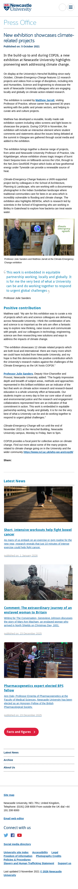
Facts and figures (19, 732)
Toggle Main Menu (70, 7)
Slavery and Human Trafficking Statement (29, 863)
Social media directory (17, 844)
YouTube (19, 835)
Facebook (12, 835)
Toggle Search (62, 7)
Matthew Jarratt (44, 100)
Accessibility (40, 852)
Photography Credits (48, 856)
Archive (8, 760)
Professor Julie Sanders (18, 373)
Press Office (20, 22)
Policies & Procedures (17, 859)
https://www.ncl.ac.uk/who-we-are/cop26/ (48, 452)
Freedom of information (18, 856)
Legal (55, 852)
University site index (16, 852)
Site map (9, 795)
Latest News (11, 752)
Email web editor (14, 818)
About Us (9, 767)
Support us (64, 863)
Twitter (6, 835)
